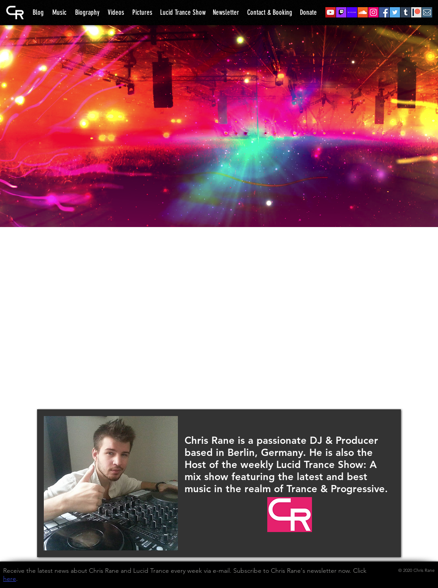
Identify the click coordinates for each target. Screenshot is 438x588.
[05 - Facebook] (384, 12)
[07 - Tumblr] (405, 12)
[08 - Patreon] (416, 12)
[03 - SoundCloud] (363, 12)
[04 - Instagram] (373, 12)
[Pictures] (142, 12)
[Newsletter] (226, 12)
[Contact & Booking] (269, 12)
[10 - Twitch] (341, 12)
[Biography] (87, 12)
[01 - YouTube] (330, 12)
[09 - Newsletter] (427, 12)
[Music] (59, 12)
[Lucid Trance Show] (183, 12)
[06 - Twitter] (395, 12)
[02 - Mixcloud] (352, 12)
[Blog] (38, 12)
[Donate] (308, 12)
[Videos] (116, 12)
